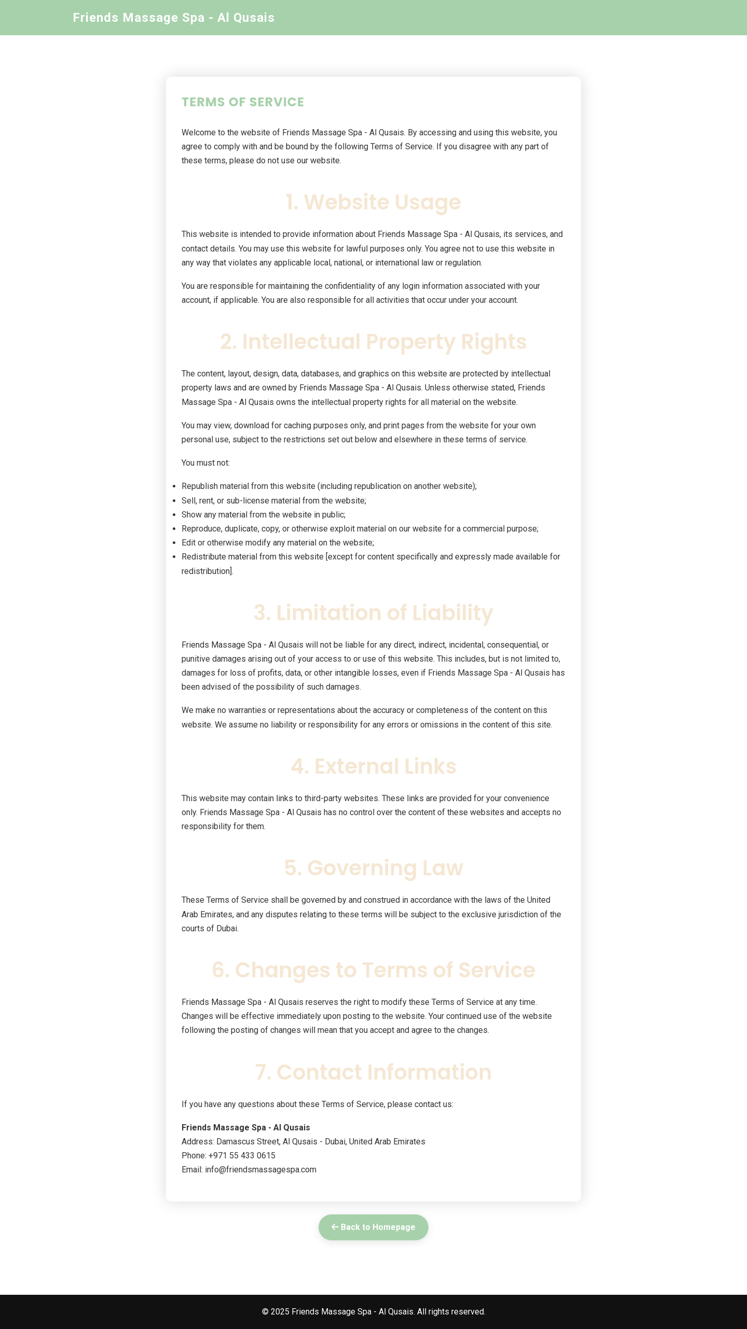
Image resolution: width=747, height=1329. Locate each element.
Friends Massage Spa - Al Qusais (174, 17)
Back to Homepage (373, 1227)
